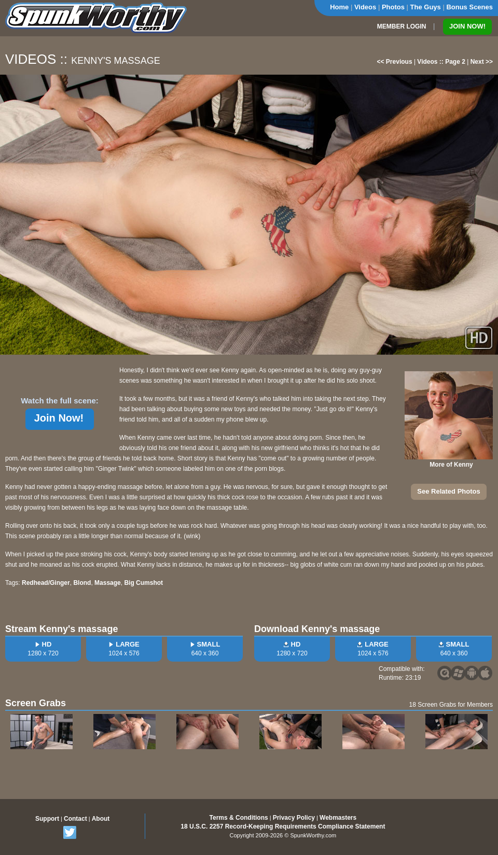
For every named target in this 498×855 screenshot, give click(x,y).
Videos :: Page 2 (441, 61)
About (101, 818)
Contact (75, 818)
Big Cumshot (143, 582)
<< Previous (394, 61)
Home (339, 7)
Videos (365, 7)
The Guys (425, 7)
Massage (107, 582)
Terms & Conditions (239, 817)
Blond (82, 582)
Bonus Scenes (469, 7)
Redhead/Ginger (46, 582)
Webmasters (338, 817)
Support (47, 818)
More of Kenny (451, 464)
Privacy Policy (294, 817)
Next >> (482, 61)
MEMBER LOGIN (401, 26)
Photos (393, 7)
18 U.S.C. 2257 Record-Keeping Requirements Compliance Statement (283, 826)
